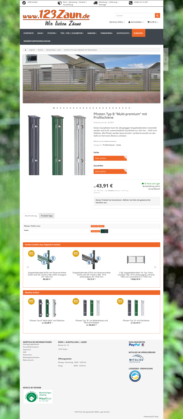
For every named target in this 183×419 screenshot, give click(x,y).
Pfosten (52, 33)
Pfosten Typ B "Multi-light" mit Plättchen (47, 320)
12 (90, 108)
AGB (24, 352)
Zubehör (138, 33)
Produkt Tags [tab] (46, 215)
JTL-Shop (155, 416)
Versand (111, 190)
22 (122, 108)
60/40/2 (101, 226)
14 (96, 108)
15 (99, 108)
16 (103, 108)
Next (155, 267)
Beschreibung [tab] (31, 215)
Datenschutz (27, 355)
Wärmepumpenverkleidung (37, 41)
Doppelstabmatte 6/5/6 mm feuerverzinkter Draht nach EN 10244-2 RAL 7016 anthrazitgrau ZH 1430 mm (92, 274)
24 (129, 108)
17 (106, 108)
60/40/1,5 (94, 226)
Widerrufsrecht (28, 360)
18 (109, 108)
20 (116, 108)
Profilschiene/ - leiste (112, 145)
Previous (28, 267)
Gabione (92, 33)
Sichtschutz (123, 33)
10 (83, 108)
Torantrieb (107, 33)
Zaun (40, 33)
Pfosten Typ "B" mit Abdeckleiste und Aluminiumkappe (92, 321)
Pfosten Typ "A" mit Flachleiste (136, 320)
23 (126, 108)
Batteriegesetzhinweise (31, 357)
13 (93, 108)
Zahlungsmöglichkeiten (31, 344)
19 (112, 108)
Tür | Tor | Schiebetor (72, 33)
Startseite (29, 33)
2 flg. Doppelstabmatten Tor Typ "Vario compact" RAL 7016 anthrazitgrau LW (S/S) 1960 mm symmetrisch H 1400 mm (136, 274)
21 (119, 108)
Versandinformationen (31, 347)
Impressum (27, 349)
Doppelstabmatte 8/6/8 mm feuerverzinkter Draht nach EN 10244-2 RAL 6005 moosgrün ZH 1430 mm (47, 274)
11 (86, 108)
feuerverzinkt (95, 231)
